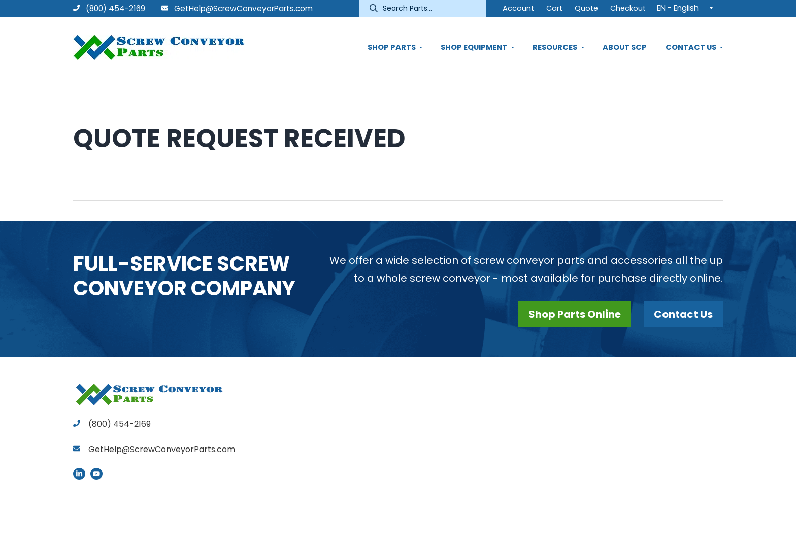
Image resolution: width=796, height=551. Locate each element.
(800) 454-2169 (109, 8)
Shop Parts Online (574, 314)
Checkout (628, 8)
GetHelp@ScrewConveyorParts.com (243, 8)
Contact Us (683, 314)
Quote (586, 8)
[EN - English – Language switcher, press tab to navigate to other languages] (687, 7)
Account (518, 8)
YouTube (96, 473)
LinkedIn (79, 473)
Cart (554, 8)
